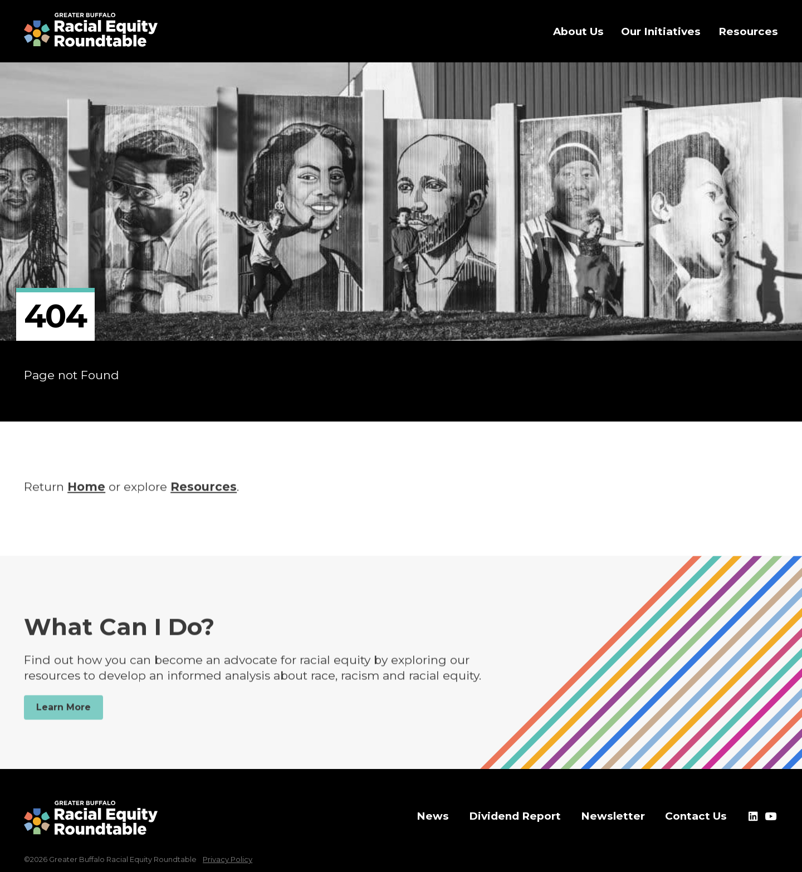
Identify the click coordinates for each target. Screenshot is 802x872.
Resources (203, 492)
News (433, 816)
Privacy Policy (227, 859)
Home (86, 492)
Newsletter (613, 816)
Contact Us (696, 816)
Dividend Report (515, 816)
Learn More (63, 712)
